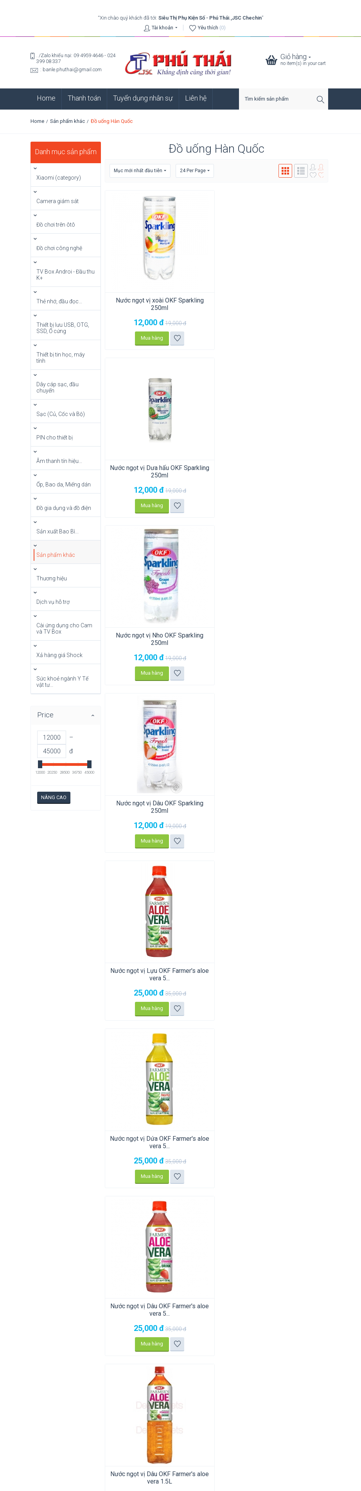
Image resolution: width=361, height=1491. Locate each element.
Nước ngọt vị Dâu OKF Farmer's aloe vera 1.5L (273, 807)
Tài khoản (162, 28)
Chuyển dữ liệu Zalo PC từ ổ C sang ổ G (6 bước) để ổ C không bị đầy (107, 1402)
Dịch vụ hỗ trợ (53, 602)
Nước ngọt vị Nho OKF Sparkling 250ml (158, 471)
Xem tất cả (50, 1426)
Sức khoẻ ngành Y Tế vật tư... (62, 681)
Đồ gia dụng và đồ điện (63, 508)
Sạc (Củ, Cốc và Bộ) (60, 414)
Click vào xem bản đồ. (55, 1354)
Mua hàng (151, 338)
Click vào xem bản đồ (129, 1260)
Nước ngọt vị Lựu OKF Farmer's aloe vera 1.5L (273, 974)
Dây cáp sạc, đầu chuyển (57, 387)
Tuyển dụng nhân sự (143, 98)
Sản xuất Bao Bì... (57, 531)
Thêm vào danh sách (176, 338)
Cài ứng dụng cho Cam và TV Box (64, 628)
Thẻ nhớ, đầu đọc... (59, 301)
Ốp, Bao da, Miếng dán (63, 484)
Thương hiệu (51, 578)
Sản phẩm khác (67, 121)
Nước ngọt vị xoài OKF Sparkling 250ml (159, 304)
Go (324, 1164)
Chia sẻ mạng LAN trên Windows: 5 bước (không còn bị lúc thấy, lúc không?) (116, 1389)
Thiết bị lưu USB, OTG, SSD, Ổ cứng (62, 328)
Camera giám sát (57, 201)
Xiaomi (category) (58, 178)
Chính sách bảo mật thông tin (181, 1440)
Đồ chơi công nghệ (59, 248)
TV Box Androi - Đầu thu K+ (65, 274)
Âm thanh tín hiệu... (59, 461)
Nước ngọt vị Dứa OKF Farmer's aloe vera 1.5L (158, 974)
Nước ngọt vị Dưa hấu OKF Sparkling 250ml (273, 304)
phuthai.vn (227, 1482)
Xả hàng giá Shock (59, 655)
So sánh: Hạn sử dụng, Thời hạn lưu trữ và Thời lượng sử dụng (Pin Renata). (114, 1416)
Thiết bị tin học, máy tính (60, 357)
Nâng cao (53, 797)
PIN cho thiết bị (54, 437)
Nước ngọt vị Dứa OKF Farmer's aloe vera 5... (273, 639)
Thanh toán (84, 98)
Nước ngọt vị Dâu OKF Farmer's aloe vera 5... (158, 807)
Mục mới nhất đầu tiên (140, 171)
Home (46, 98)
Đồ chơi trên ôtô (55, 224)
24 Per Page (195, 171)
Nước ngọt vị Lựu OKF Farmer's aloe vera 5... (158, 639)
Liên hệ (196, 98)
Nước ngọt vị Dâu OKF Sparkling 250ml (273, 471)
